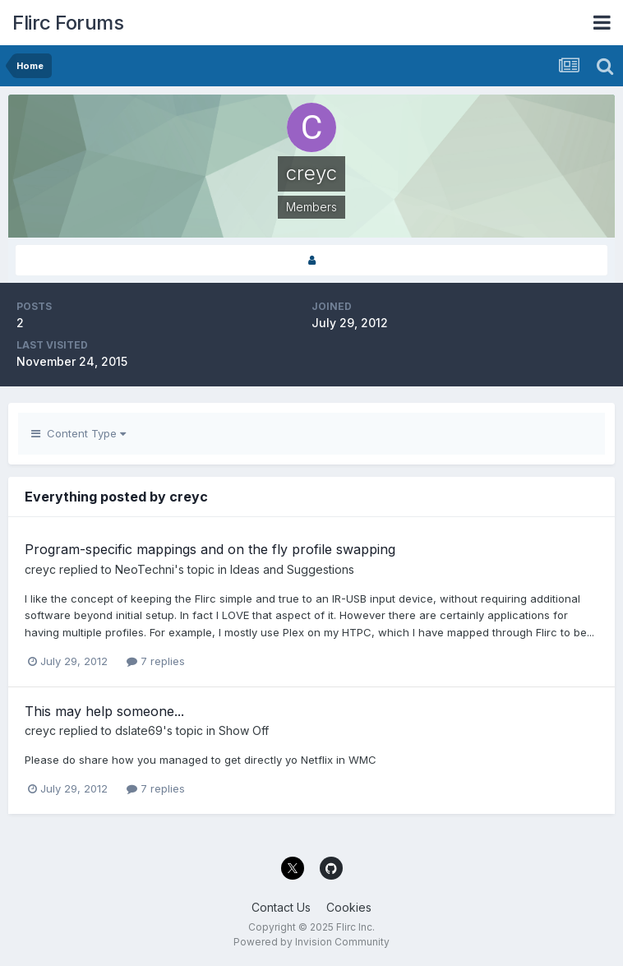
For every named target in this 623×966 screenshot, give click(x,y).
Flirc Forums (67, 23)
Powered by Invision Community (311, 942)
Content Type (78, 433)
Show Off (244, 730)
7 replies (156, 661)
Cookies (348, 907)
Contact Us (281, 907)
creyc (40, 569)
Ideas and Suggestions (292, 569)
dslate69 (139, 730)
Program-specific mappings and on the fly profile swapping (210, 549)
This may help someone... (104, 711)
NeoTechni (144, 569)
